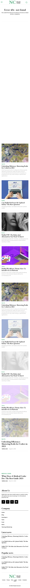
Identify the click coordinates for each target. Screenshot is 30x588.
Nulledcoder (5, 448)
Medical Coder (6, 473)
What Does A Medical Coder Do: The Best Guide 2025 (14, 477)
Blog (3, 232)
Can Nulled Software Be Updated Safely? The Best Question (13, 203)
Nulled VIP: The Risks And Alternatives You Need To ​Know (13, 236)
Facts (3, 164)
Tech (3, 266)
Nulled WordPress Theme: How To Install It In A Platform (14, 269)
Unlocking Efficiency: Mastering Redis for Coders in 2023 (15, 167)
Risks (3, 200)
